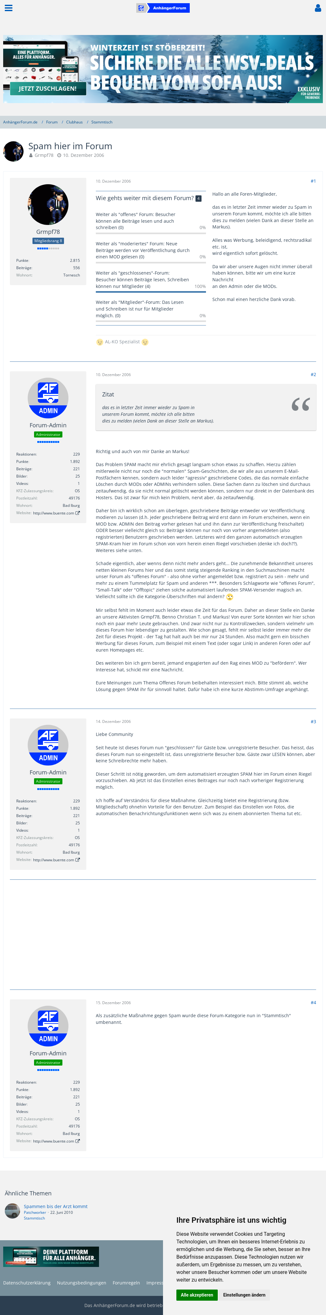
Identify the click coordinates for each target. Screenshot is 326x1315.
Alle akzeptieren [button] (197, 1295)
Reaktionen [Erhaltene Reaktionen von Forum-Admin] (26, 454)
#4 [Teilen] (313, 1002)
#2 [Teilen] (313, 374)
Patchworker (35, 1212)
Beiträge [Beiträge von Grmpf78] (24, 267)
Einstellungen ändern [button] (244, 1295)
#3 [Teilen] (313, 721)
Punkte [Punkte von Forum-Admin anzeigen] (22, 461)
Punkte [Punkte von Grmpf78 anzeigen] (22, 260)
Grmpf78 (44, 155)
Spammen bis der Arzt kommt (56, 1206)
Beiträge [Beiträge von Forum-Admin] (24, 469)
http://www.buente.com (53, 513)
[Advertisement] (163, 933)
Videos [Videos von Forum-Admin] (22, 483)
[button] (8, 8)
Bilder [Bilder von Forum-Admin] (21, 476)
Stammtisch (34, 1218)
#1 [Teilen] (313, 181)
